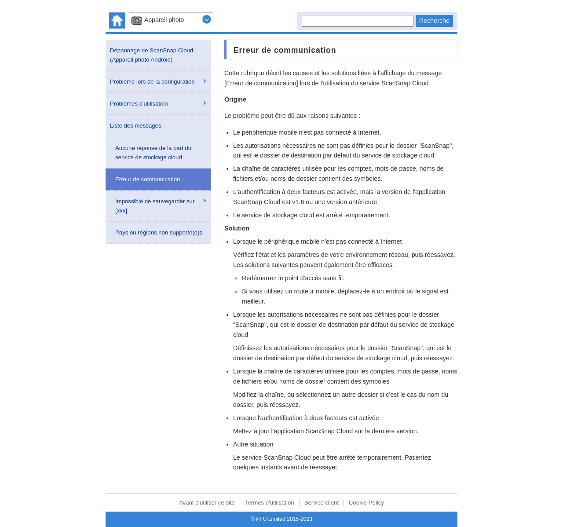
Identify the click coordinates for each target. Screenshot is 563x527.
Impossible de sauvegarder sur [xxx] (154, 206)
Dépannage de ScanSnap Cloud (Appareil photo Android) (151, 55)
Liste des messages (135, 125)
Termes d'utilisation (269, 502)
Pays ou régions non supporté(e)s (158, 232)
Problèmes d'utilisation (139, 103)
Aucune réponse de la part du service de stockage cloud (153, 153)
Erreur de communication (147, 179)
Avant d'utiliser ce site (207, 502)
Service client (321, 502)
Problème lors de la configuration (152, 81)
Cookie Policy (366, 502)
